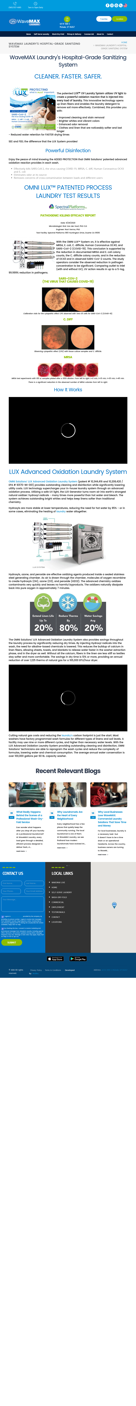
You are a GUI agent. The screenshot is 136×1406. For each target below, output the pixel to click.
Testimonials (59, 911)
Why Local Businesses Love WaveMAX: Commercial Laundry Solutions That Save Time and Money (110, 818)
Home (28, 34)
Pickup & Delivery (74, 34)
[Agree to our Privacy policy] (2, 917)
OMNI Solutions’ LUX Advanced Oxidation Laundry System (43, 481)
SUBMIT (11, 942)
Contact (110, 34)
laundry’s (67, 735)
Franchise (103, 19)
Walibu (48, 973)
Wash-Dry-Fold (58, 34)
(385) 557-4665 (15, 5)
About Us (100, 34)
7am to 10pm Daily (35, 5)
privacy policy (36, 970)
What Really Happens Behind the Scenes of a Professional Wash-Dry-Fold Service (30, 817)
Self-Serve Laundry (41, 34)
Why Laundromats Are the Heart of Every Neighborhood (70, 815)
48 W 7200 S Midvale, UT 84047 (114, 970)
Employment (58, 906)
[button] (67, 866)
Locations (119, 19)
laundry (61, 511)
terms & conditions (17, 916)
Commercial (89, 34)
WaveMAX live (59, 882)
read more (21, 851)
